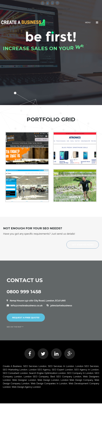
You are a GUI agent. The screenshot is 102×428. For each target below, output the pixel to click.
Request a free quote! (25, 317)
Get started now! (82, 244)
